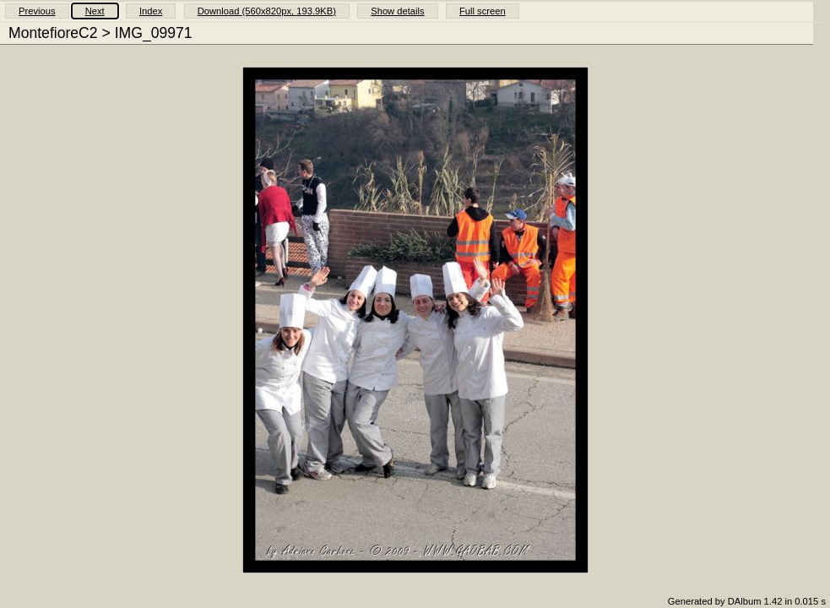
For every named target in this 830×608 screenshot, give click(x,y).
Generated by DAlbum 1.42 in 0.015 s (747, 601)
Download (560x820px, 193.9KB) (267, 11)
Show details (397, 11)
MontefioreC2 (53, 32)
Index (150, 11)
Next (95, 11)
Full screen (482, 11)
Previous (37, 11)
